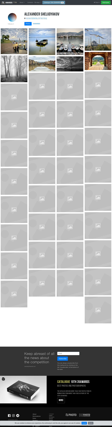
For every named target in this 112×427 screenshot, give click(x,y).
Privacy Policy (87, 426)
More (61, 400)
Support (37, 426)
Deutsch (51, 418)
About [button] (22, 2)
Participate (105, 2)
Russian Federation (31, 18)
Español (51, 420)
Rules (34, 418)
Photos (28, 24)
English (50, 415)
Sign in (97, 2)
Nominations (37, 416)
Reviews (35, 420)
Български (51, 417)
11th (9, 2)
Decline (91, 423)
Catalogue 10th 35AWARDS (54, 2)
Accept (84, 423)
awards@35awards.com (30, 366)
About (34, 414)
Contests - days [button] (33, 2)
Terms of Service (95, 426)
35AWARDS (36, 24)
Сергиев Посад (42, 18)
